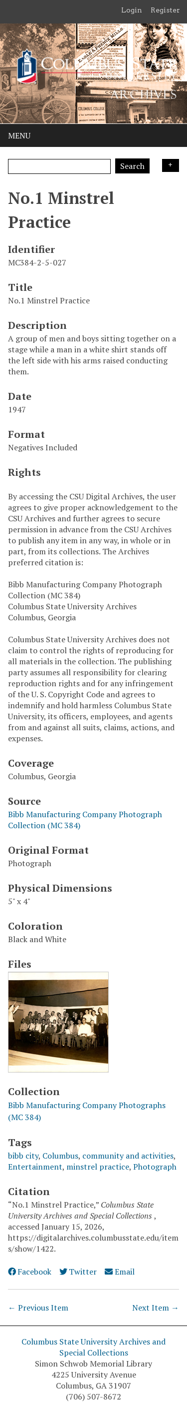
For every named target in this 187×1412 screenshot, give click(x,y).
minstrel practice (97, 1166)
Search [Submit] (132, 165)
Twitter (78, 1271)
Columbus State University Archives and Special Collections (93, 1347)
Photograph (155, 1166)
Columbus (60, 1155)
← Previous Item (38, 1307)
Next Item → (155, 1307)
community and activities (128, 1155)
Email (119, 1271)
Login (131, 10)
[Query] (59, 166)
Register (165, 10)
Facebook (29, 1271)
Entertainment (35, 1166)
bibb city (23, 1155)
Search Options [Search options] (170, 165)
